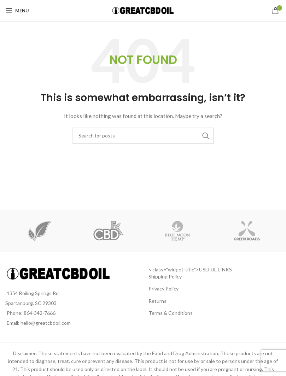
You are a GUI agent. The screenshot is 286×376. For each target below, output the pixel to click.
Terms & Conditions (170, 313)
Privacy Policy (163, 289)
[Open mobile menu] (17, 11)
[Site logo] (143, 10)
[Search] (143, 136)
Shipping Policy (165, 277)
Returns (157, 301)
